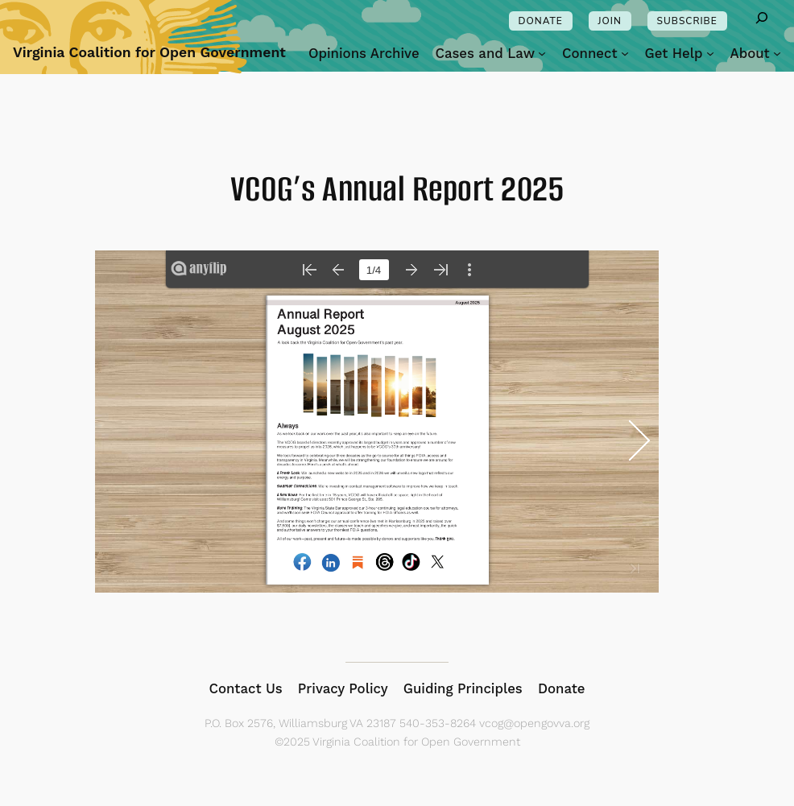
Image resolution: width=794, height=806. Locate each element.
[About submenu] (777, 53)
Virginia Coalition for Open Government (149, 52)
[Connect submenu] (625, 53)
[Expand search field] (761, 21)
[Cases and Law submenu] (542, 53)
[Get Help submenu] (710, 53)
